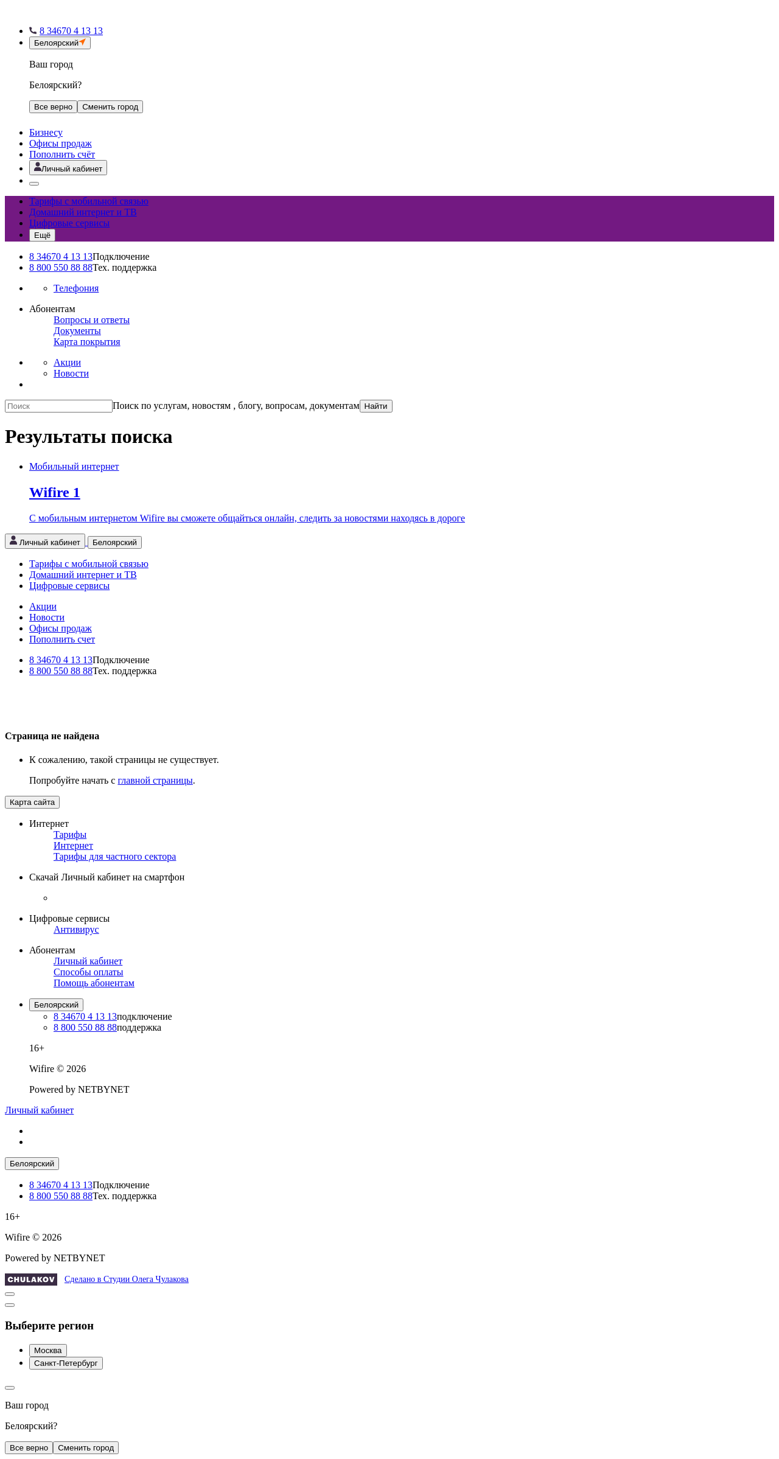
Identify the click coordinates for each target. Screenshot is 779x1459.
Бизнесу (46, 132)
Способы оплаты (89, 972)
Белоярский (56, 1004)
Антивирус (76, 929)
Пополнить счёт (62, 154)
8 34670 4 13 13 (61, 256)
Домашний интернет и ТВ (83, 212)
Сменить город (86, 1447)
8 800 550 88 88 (61, 267)
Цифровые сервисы (69, 223)
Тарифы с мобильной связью (88, 201)
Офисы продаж (60, 143)
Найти (376, 406)
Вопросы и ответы (92, 320)
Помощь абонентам (94, 983)
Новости (71, 373)
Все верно (53, 106)
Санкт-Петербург (66, 1363)
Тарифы (70, 834)
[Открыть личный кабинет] (68, 167)
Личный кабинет (88, 961)
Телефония (76, 288)
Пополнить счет (62, 639)
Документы (77, 331)
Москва (48, 1350)
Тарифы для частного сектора (115, 856)
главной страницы (154, 780)
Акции (67, 362)
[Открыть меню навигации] (42, 235)
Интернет (73, 845)
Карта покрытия (87, 341)
